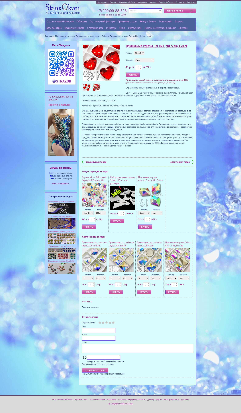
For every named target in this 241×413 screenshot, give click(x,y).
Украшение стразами (147, 2)
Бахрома (179, 21)
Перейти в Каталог (59, 105)
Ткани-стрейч (165, 21)
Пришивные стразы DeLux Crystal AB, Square (121, 244)
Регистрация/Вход (171, 401)
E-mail (84, 335)
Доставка (180, 2)
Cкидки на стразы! (61, 168)
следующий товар (181, 162)
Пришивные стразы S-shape (61, 246)
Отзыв (84, 342)
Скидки (113, 2)
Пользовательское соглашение (102, 401)
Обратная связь (80, 401)
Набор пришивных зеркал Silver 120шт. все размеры (122, 180)
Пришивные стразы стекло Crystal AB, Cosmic (150, 178)
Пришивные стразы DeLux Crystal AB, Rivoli (149, 244)
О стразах (102, 2)
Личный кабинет (166, 2)
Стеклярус (111, 28)
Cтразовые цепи (95, 28)
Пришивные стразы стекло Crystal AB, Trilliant (95, 244)
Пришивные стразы (127, 21)
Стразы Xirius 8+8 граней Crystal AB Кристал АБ (94, 178)
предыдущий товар (94, 162)
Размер (129, 53)
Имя (84, 327)
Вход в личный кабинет (62, 401)
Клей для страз (54, 28)
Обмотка (183, 28)
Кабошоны (82, 21)
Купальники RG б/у (127, 2)
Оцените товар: (88, 322)
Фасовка (129, 60)
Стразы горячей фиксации (102, 21)
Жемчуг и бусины (148, 21)
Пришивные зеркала (74, 28)
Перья (122, 28)
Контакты (191, 2)
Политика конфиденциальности (131, 401)
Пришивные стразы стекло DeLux (92, 36)
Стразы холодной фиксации (60, 21)
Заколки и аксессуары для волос (160, 28)
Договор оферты (154, 401)
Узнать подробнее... (60, 183)
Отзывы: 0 (87, 301)
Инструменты (134, 28)
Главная (49, 36)
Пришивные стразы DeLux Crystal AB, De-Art (178, 244)
